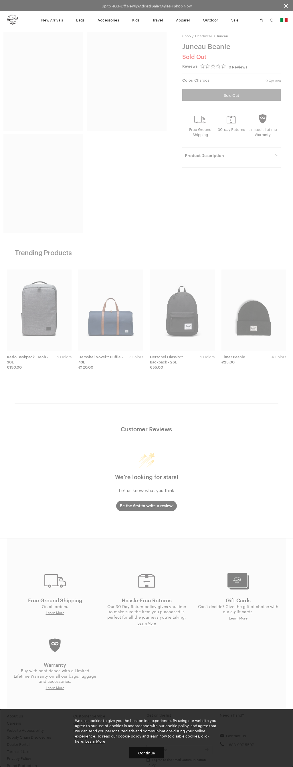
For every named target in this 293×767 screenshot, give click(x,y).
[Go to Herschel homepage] (12, 19)
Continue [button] (146, 752)
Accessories (108, 19)
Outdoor (210, 19)
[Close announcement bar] (286, 5)
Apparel (183, 19)
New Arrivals (52, 19)
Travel (158, 19)
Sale (235, 19)
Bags (80, 19)
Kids (135, 19)
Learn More (95, 741)
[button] (251, 19)
